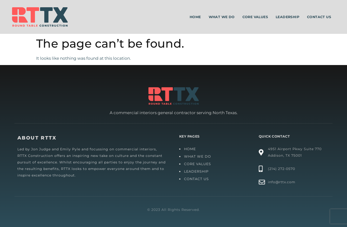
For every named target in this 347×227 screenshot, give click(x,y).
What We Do (222, 17)
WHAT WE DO (199, 156)
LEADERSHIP (198, 171)
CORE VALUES (199, 164)
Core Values (255, 17)
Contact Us (319, 17)
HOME (192, 149)
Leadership (287, 17)
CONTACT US (198, 179)
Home (195, 17)
